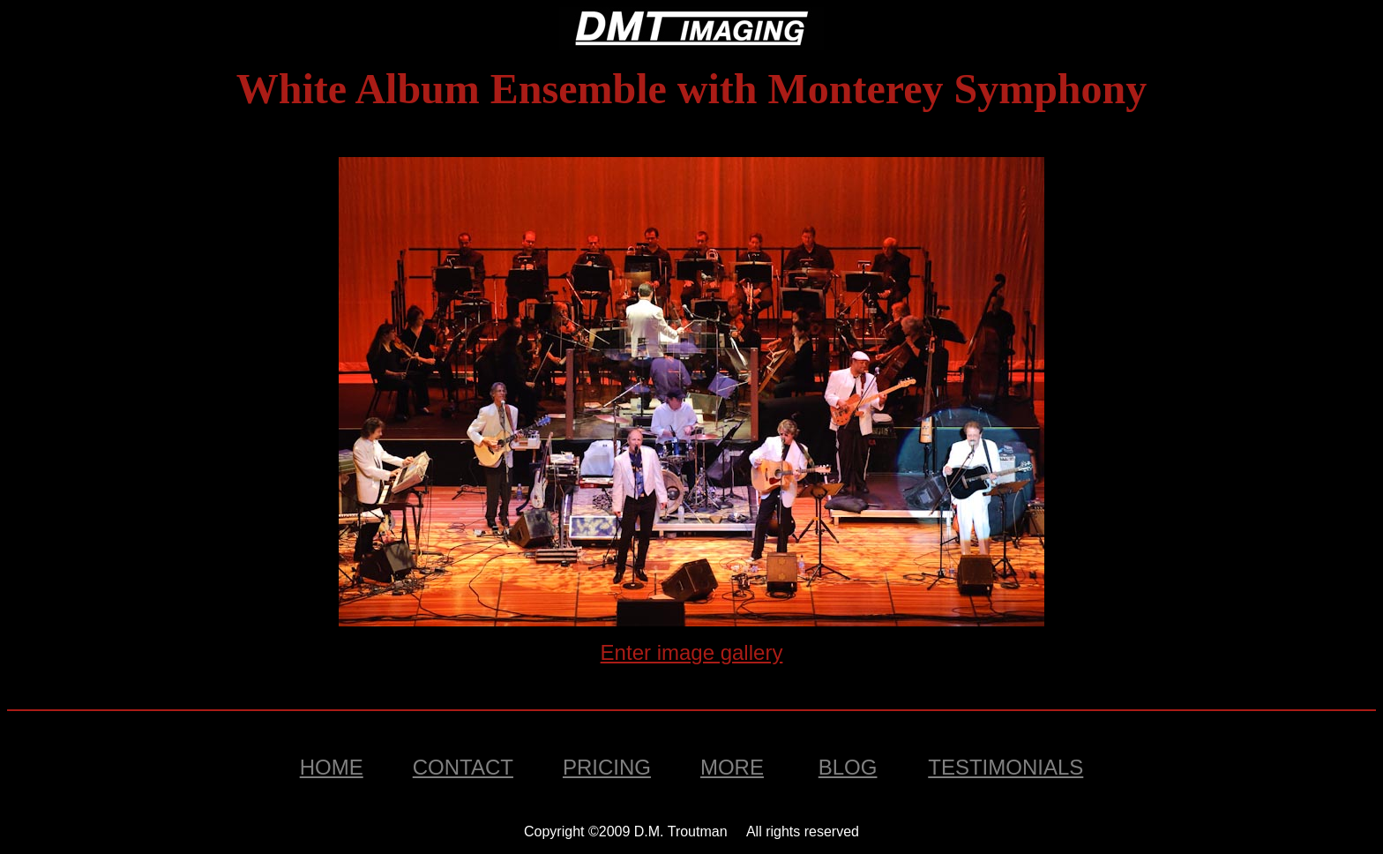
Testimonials (1005, 767)
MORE (732, 767)
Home (331, 767)
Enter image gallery (692, 652)
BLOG (848, 767)
